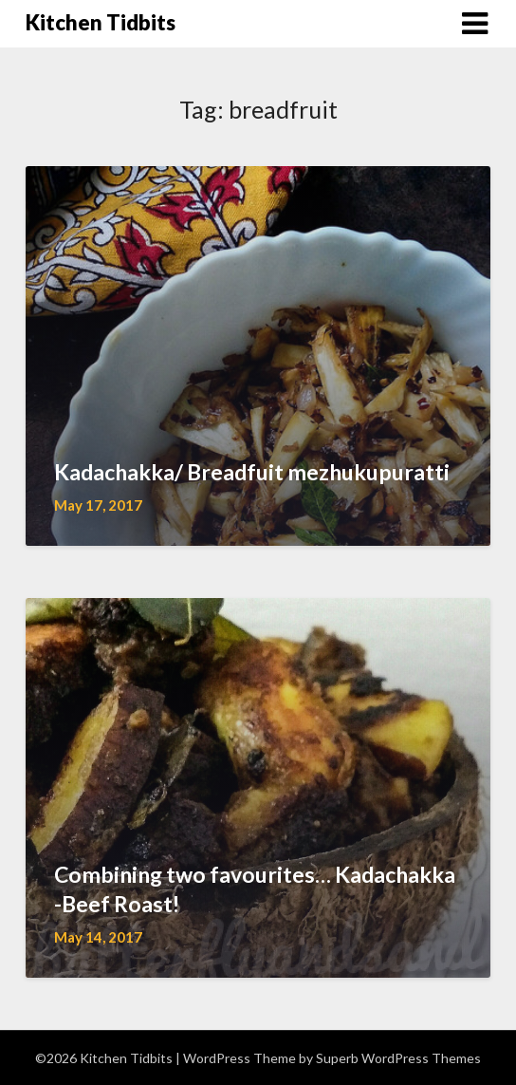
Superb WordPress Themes (398, 1058)
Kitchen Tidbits (100, 22)
